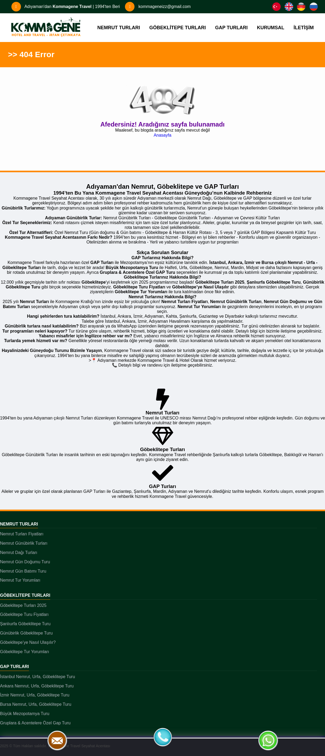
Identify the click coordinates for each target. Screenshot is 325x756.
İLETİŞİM (304, 27)
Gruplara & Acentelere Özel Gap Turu (35, 723)
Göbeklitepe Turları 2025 (23, 605)
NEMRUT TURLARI (118, 27)
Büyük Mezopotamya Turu (24, 713)
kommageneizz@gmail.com (157, 6)
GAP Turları (14, 666)
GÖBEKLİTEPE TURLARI (177, 27)
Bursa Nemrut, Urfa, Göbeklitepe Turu (35, 704)
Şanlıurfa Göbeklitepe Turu (25, 623)
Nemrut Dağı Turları (18, 552)
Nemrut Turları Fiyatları (22, 534)
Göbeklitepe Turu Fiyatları (24, 614)
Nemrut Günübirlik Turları (23, 543)
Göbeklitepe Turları (25, 595)
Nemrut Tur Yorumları (20, 580)
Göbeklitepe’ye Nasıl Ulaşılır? (28, 642)
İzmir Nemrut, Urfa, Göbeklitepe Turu (34, 695)
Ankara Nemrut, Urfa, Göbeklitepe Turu (36, 686)
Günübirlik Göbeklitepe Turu (26, 633)
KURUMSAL (270, 27)
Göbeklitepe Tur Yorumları (24, 651)
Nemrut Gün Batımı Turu (23, 571)
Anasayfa (162, 135)
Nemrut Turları (19, 524)
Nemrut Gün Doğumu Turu (25, 562)
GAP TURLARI (231, 27)
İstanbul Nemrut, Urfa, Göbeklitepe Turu (37, 676)
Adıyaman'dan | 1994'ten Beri (65, 6)
